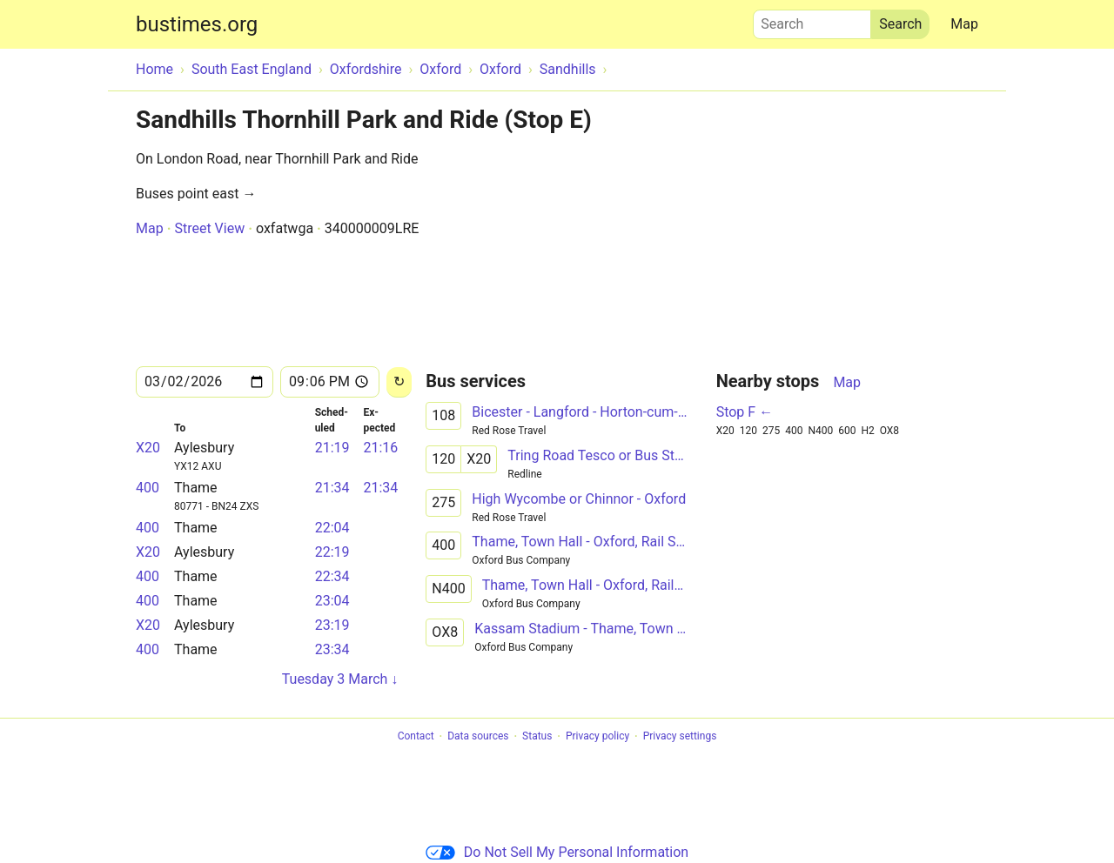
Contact (416, 737)
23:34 (332, 649)
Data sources (477, 737)
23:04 (332, 600)
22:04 (332, 527)
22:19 (332, 552)
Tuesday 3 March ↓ (340, 679)
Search (812, 20)
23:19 (332, 625)
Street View (209, 228)
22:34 (332, 576)
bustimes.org (197, 24)
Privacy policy (597, 737)
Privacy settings (680, 737)
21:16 (380, 447)
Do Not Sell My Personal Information (557, 852)
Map (964, 24)
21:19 (332, 447)
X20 (148, 447)
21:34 (332, 487)
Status (537, 737)
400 (147, 487)
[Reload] (399, 382)
